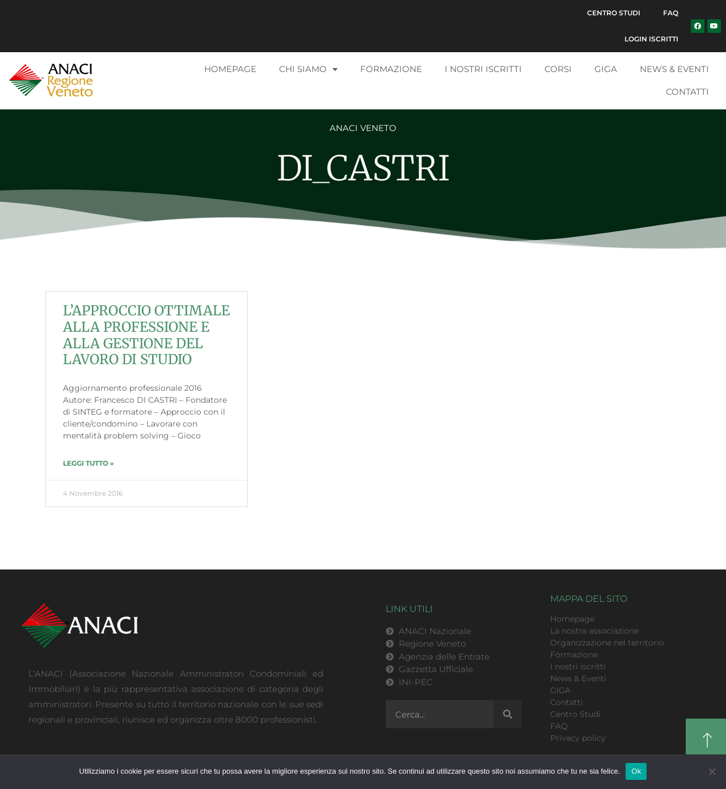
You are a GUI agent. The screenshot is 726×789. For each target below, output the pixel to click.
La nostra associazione (594, 631)
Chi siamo (308, 69)
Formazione (391, 69)
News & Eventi (674, 69)
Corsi (558, 69)
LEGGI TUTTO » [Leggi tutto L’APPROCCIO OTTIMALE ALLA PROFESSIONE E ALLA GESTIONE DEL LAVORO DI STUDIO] (88, 463)
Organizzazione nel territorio (607, 643)
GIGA (605, 69)
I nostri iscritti (483, 69)
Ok (636, 771)
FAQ (670, 13)
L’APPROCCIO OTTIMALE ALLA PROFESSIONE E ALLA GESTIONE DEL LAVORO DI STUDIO (146, 335)
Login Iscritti (651, 39)
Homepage (230, 69)
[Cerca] (507, 714)
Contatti (687, 91)
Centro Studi (613, 13)
